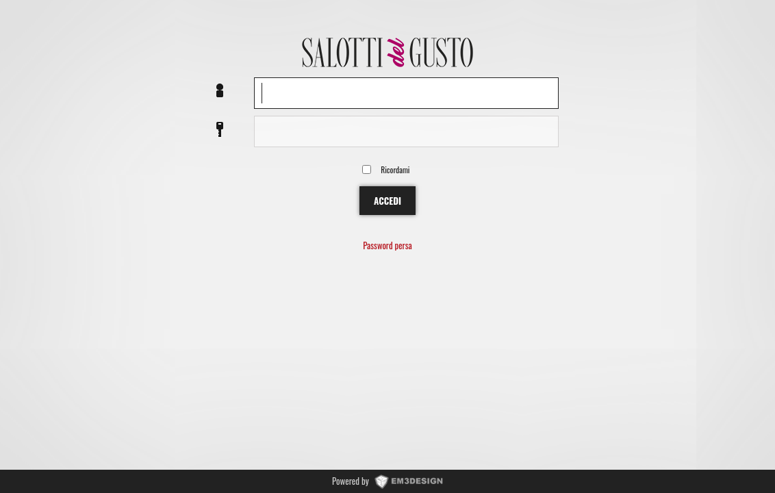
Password (219, 130)
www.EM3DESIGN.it (408, 480)
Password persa (387, 246)
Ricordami (395, 169)
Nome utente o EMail (219, 91)
